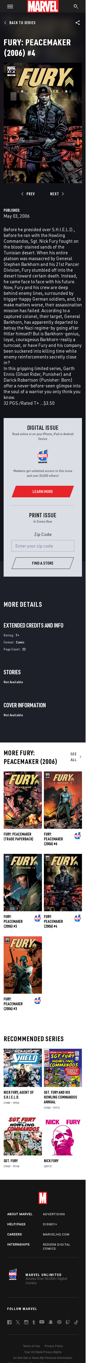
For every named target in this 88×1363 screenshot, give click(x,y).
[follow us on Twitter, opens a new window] (18, 1323)
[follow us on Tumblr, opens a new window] (34, 1323)
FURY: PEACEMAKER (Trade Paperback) (18, 836)
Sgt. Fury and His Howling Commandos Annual (60, 1097)
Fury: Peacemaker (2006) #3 (13, 1004)
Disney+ (50, 1224)
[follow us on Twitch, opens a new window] (68, 1323)
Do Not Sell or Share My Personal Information (42, 1358)
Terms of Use (31, 1346)
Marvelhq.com (56, 1234)
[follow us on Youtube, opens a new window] (41, 1322)
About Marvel (20, 1214)
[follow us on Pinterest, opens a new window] (59, 1322)
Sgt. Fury (11, 1160)
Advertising (54, 1214)
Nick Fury (51, 1160)
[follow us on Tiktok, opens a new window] (76, 1323)
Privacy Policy (54, 1346)
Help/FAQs (16, 1224)
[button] (8, 6)
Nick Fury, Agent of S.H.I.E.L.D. (19, 1095)
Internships (18, 1244)
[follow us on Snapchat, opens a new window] (50, 1322)
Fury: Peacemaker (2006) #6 (53, 839)
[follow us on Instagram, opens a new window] (26, 1323)
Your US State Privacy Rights (42, 1352)
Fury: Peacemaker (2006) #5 (13, 921)
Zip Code (43, 534)
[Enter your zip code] (43, 545)
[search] (76, 7)
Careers (14, 1234)
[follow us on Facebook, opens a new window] (9, 1323)
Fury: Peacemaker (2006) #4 (53, 921)
